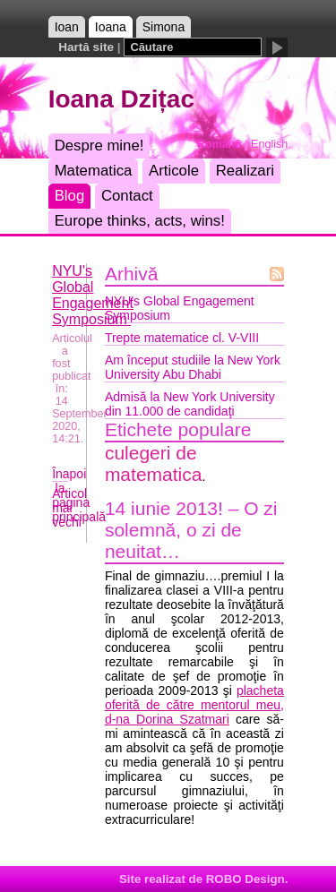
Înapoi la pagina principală (79, 495)
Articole (174, 170)
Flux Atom (277, 274)
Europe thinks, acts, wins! (140, 220)
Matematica (94, 170)
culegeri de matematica (153, 463)
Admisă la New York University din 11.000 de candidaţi (190, 404)
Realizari (245, 170)
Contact (127, 195)
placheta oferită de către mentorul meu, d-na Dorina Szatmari (194, 704)
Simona (163, 27)
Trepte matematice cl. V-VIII (182, 337)
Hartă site (86, 47)
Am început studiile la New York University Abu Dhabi (192, 367)
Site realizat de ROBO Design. (203, 879)
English (269, 144)
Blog (70, 195)
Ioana (110, 27)
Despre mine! (99, 145)
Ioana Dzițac (121, 99)
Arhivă (132, 273)
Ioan (67, 27)
